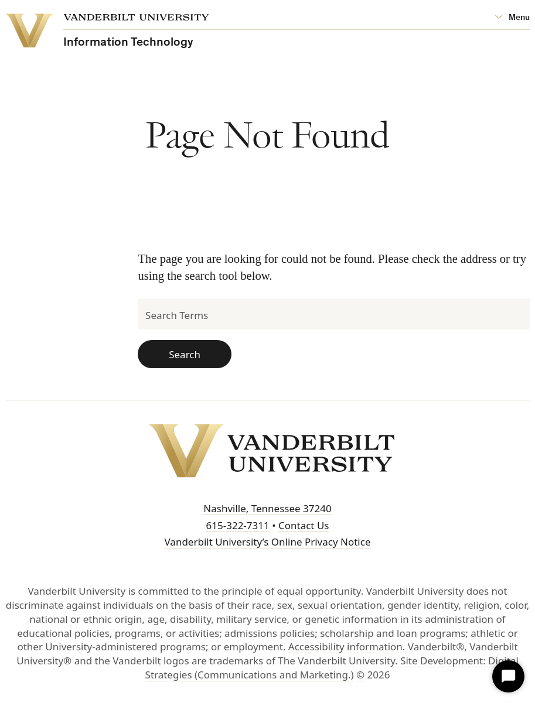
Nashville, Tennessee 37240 (267, 508)
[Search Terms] (334, 314)
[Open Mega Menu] (512, 17)
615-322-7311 (238, 525)
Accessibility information (345, 646)
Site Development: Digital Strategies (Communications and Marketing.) (332, 667)
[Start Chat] (508, 676)
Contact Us (303, 525)
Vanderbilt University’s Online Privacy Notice (267, 541)
